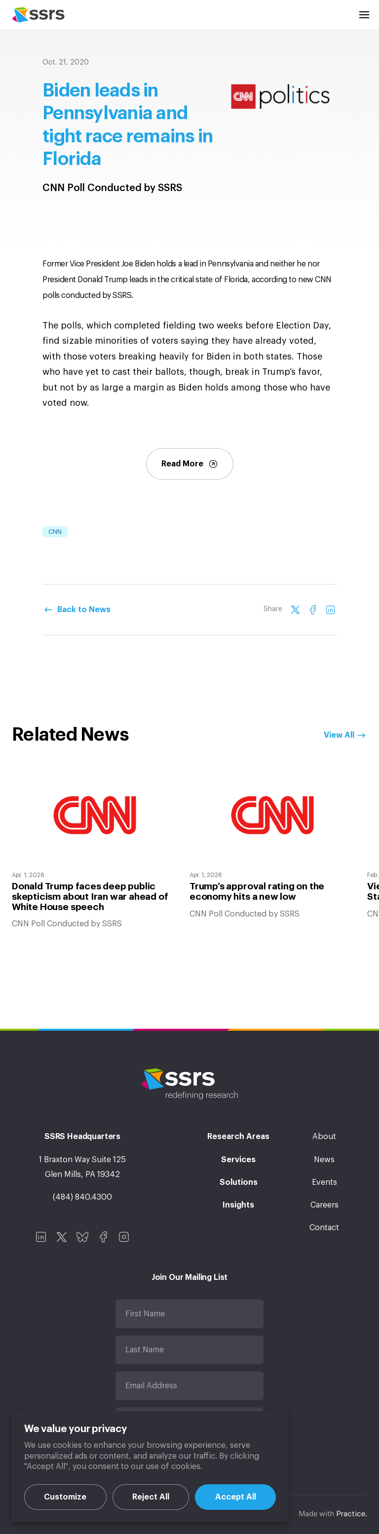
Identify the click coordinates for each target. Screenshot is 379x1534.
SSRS (38, 15)
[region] (150, 1466)
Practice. (351, 1514)
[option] (95, 849)
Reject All (150, 1497)
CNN (55, 532)
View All (339, 735)
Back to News (84, 610)
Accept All (235, 1497)
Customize (65, 1497)
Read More (189, 464)
